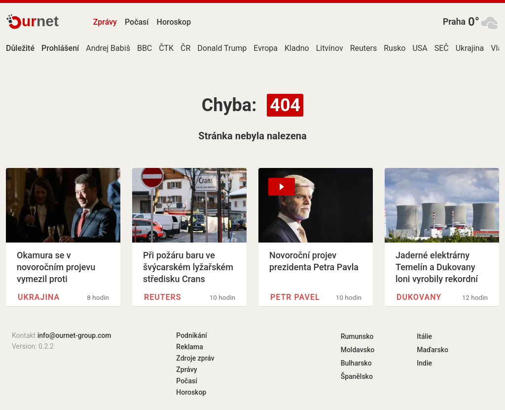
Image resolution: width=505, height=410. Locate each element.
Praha (454, 22)
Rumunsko (357, 336)
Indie (424, 363)
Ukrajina (470, 48)
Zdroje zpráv (195, 358)
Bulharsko (356, 363)
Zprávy (105, 22)
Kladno (297, 48)
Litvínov (329, 48)
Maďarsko (432, 350)
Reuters (363, 48)
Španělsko (357, 376)
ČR (185, 48)
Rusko (394, 48)
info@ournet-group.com (74, 335)
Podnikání (191, 335)
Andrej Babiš (108, 48)
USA (419, 48)
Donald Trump (222, 48)
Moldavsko (357, 350)
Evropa (265, 48)
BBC (144, 48)
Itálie (424, 336)
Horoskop (174, 22)
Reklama (189, 347)
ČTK (166, 48)
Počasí (137, 22)
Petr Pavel (295, 297)
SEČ (441, 48)
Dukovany (419, 297)
